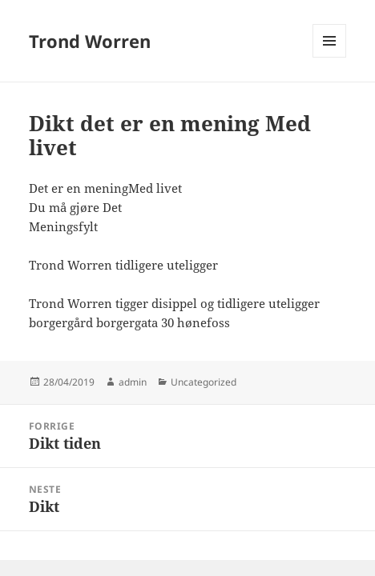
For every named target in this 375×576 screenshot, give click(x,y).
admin (133, 382)
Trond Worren (90, 41)
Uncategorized (203, 382)
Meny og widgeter (329, 57)
